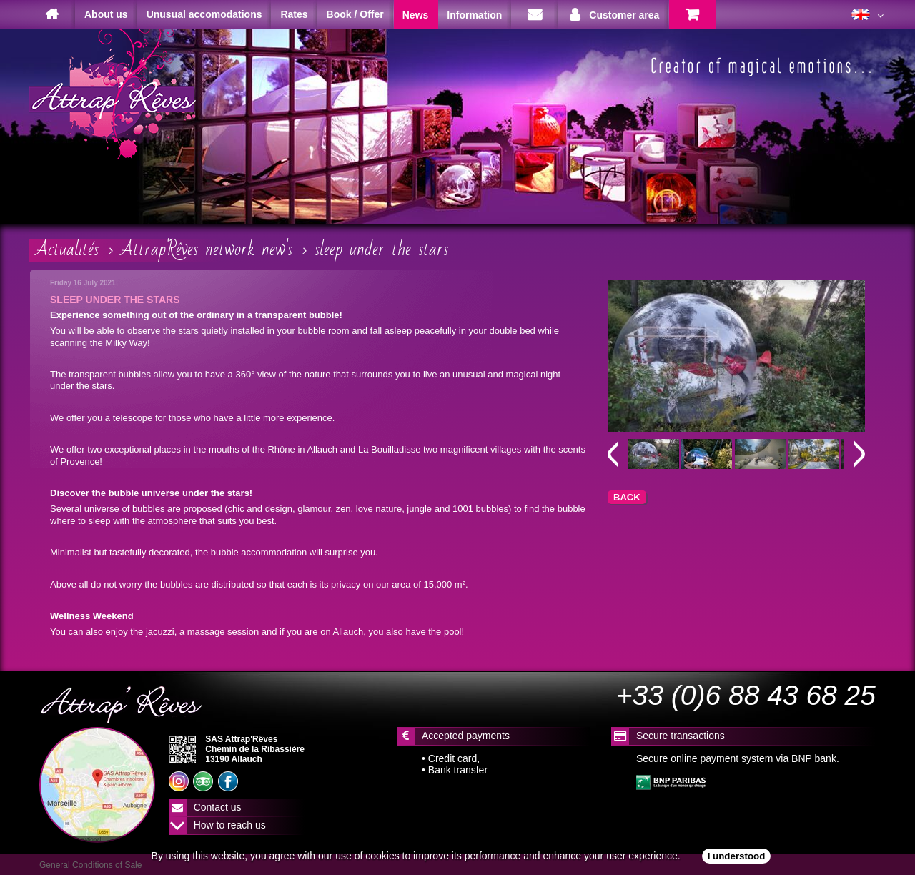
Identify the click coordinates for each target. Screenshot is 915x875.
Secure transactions (680, 735)
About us (106, 14)
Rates (293, 14)
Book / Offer (355, 14)
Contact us (218, 807)
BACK (626, 497)
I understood (737, 856)
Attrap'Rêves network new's (206, 249)
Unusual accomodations (204, 14)
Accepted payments (466, 735)
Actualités (67, 249)
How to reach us (230, 825)
